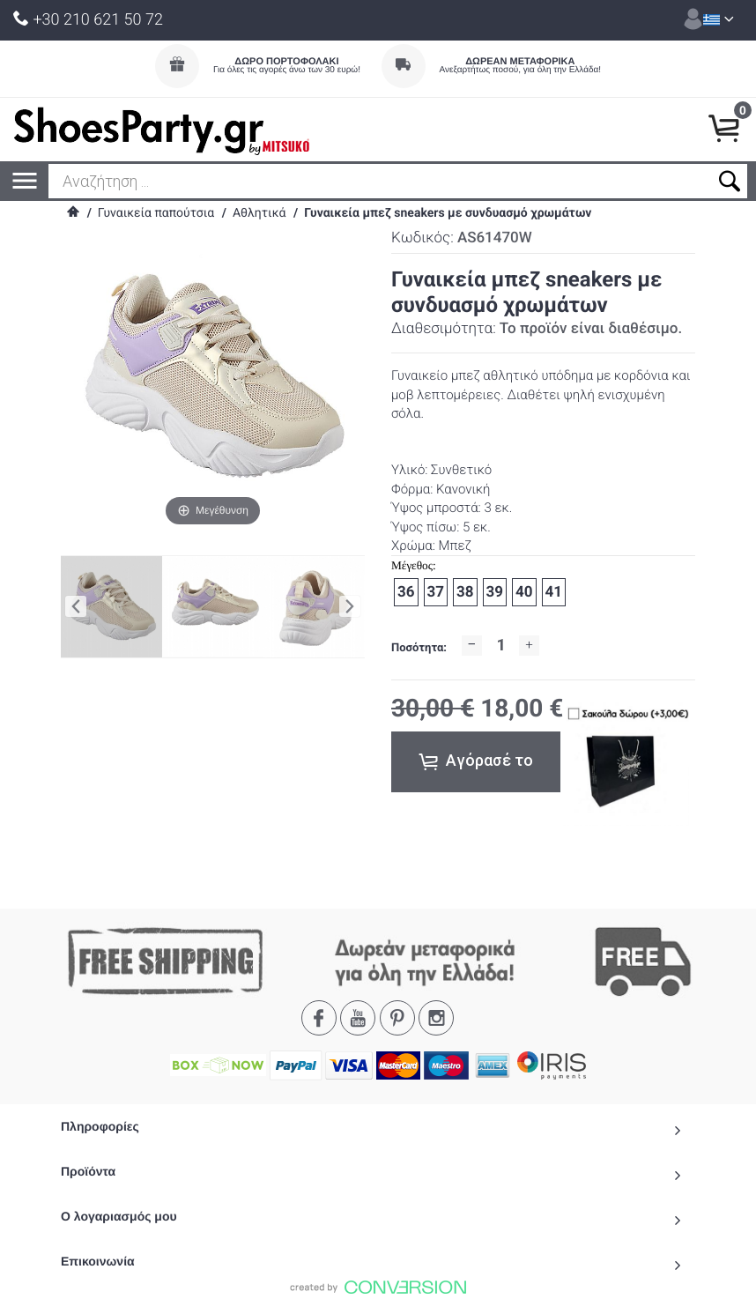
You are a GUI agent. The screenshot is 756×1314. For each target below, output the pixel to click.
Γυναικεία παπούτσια (156, 213)
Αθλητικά (259, 213)
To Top (378, 1293)
